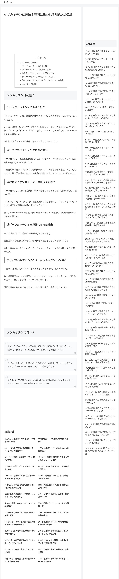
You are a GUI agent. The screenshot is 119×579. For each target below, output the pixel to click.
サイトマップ (81, 572)
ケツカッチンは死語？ (29, 63)
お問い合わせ (111, 572)
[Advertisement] (40, 34)
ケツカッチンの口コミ (29, 84)
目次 (37, 57)
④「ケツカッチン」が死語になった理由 (38, 77)
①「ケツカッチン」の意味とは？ (35, 66)
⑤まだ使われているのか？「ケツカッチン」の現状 (42, 81)
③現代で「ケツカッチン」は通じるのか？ (39, 73)
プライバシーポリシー (96, 572)
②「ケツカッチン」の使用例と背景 (36, 70)
